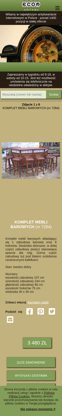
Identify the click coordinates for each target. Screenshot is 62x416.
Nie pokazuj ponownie (38, 409)
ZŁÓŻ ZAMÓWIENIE (31, 362)
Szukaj (53, 94)
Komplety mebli (38, 302)
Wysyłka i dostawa (31, 375)
